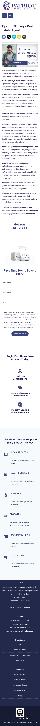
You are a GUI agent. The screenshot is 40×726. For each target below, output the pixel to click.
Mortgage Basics (20, 685)
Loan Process (19, 679)
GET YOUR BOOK (20, 334)
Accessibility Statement (20, 655)
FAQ (20, 696)
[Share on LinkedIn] (14, 37)
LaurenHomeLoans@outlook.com (20, 631)
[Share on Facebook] (4, 37)
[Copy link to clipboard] (24, 37)
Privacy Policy (16, 317)
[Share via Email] (19, 37)
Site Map (20, 660)
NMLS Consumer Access (20, 607)
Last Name (7, 292)
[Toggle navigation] (10, 15)
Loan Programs (20, 674)
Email (5, 302)
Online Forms (19, 690)
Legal (20, 644)
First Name (7, 282)
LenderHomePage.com (27, 722)
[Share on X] (9, 37)
